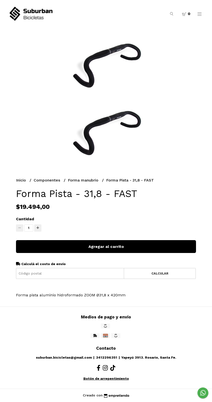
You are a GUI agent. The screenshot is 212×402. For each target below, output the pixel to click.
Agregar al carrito (106, 246)
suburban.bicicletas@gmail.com (64, 357)
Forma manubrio (84, 180)
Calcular (159, 273)
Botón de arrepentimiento (106, 378)
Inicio (21, 180)
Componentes (47, 180)
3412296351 (106, 357)
